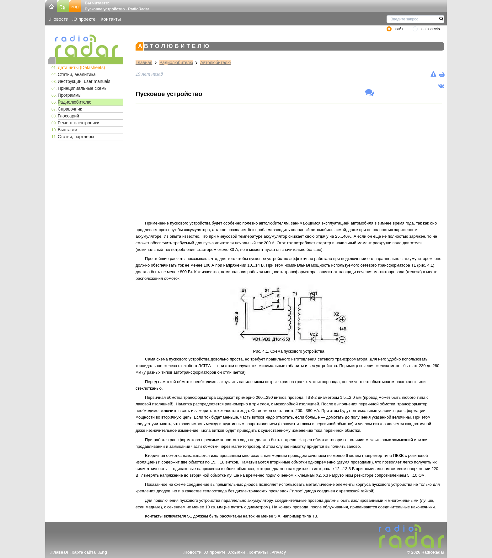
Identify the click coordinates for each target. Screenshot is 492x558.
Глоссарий (68, 115)
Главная (144, 62)
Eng (103, 552)
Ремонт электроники (78, 122)
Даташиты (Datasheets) (81, 67)
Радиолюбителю (74, 102)
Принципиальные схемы (83, 88)
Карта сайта (84, 552)
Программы (70, 95)
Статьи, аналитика (77, 74)
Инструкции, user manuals (84, 81)
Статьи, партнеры (76, 136)
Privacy (278, 552)
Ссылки (237, 552)
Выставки (67, 129)
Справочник (70, 108)
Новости (59, 19)
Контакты (111, 19)
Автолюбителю (215, 62)
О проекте (84, 19)
